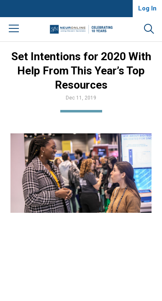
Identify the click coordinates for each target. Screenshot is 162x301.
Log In (147, 8)
